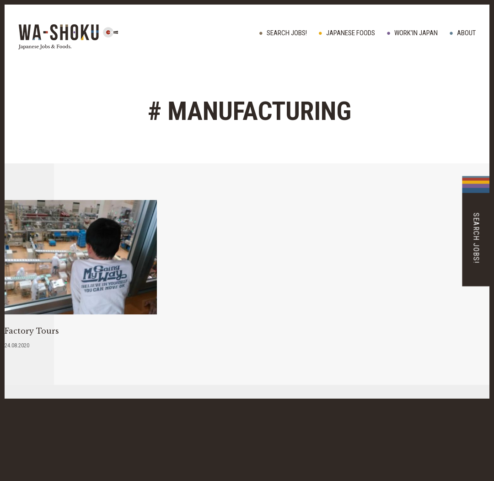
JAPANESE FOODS (350, 33)
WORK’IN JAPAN (416, 33)
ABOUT (466, 33)
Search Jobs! (287, 33)
